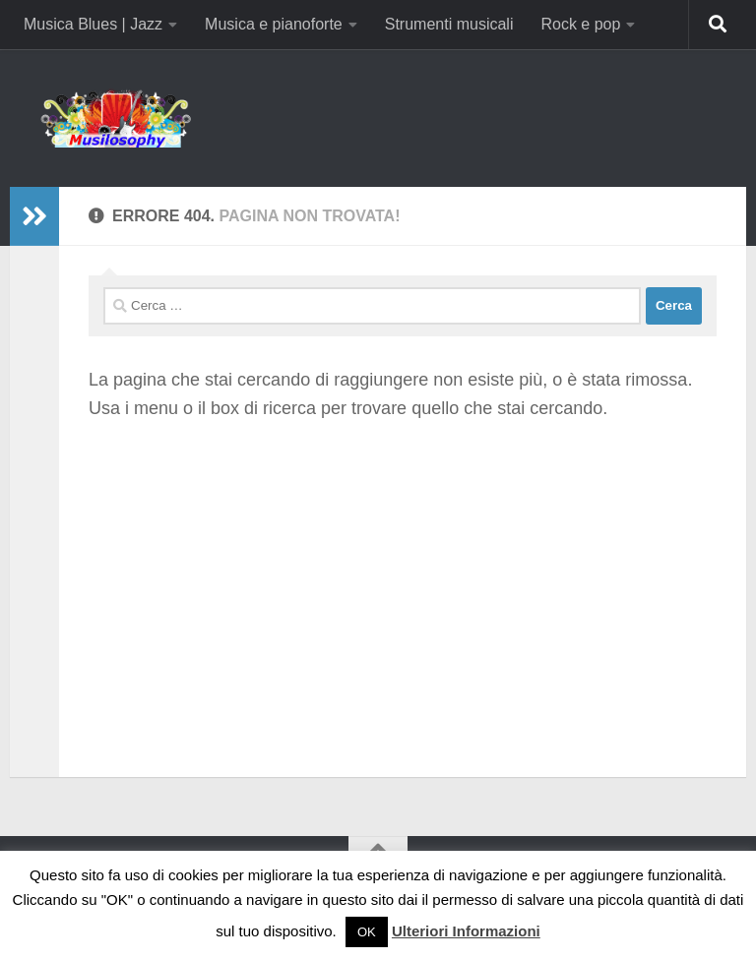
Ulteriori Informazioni (466, 931)
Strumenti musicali (449, 24)
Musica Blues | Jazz (93, 24)
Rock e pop (580, 24)
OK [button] (366, 932)
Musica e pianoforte (274, 24)
